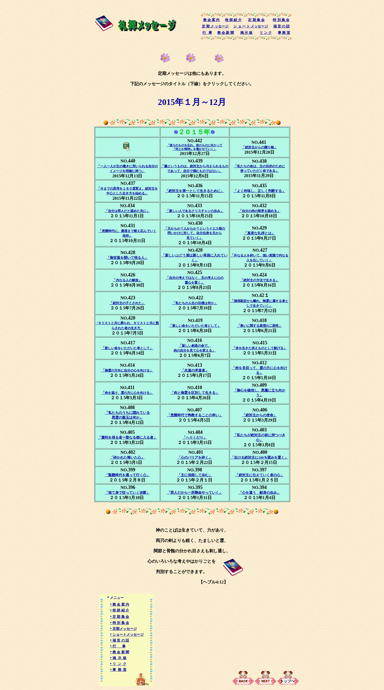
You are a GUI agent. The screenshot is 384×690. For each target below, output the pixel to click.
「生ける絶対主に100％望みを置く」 (259, 457)
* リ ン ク (118, 664)
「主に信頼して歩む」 (194, 475)
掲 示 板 (246, 33)
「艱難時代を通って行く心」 (127, 475)
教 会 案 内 (211, 20)
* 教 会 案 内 (119, 604)
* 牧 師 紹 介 (119, 610)
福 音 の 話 (281, 26)
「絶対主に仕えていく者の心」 (259, 475)
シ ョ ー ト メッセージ (250, 26)
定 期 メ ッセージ (215, 26)
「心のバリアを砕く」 (194, 457)
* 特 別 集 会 (119, 623)
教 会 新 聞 (225, 33)
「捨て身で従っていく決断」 (127, 493)
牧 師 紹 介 (233, 20)
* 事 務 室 (118, 670)
